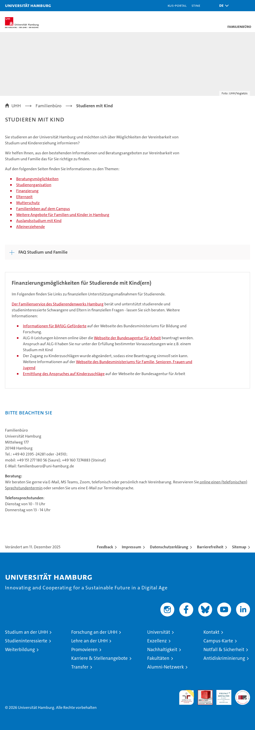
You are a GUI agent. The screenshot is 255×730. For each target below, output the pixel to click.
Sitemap (239, 547)
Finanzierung (27, 190)
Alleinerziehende (30, 226)
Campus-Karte (218, 641)
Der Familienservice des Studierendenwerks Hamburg (58, 304)
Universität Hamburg (28, 5)
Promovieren (84, 649)
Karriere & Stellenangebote (99, 658)
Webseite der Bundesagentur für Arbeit (127, 337)
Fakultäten (158, 658)
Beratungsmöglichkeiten (37, 178)
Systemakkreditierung (242, 692)
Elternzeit (24, 196)
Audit (202, 692)
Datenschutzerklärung (169, 547)
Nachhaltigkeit (162, 649)
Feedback (105, 547)
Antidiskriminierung (224, 658)
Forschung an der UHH (94, 632)
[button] (222, 5)
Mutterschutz (28, 202)
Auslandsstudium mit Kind (39, 220)
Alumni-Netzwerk (165, 667)
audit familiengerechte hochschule (186, 697)
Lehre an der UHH (89, 641)
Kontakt (211, 632)
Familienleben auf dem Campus (43, 208)
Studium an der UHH (26, 632)
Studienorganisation (33, 184)
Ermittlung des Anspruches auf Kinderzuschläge (64, 373)
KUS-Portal (177, 5)
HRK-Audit (221, 695)
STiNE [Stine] (195, 5)
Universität (158, 632)
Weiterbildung (20, 649)
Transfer (79, 667)
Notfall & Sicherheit (223, 649)
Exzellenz (157, 641)
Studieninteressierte (26, 641)
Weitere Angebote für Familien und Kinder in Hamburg (62, 214)
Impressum (131, 547)
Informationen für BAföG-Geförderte (54, 326)
